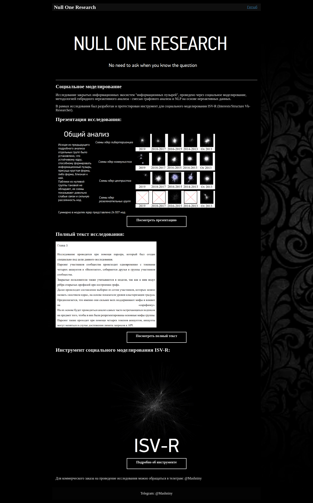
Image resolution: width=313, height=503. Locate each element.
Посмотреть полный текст (156, 336)
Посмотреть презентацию (156, 220)
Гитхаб (252, 7)
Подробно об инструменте (156, 462)
